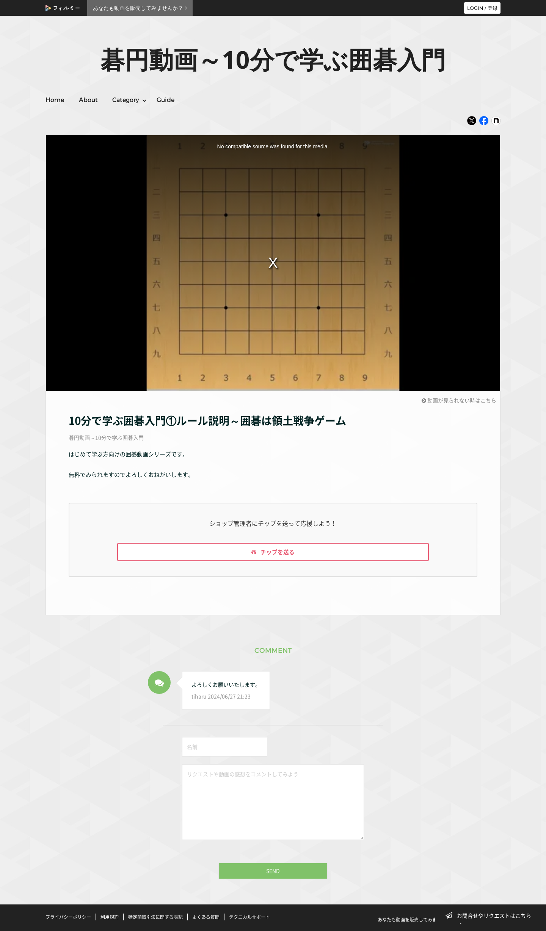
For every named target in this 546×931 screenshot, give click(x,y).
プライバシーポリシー (68, 917)
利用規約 (109, 917)
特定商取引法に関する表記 (155, 917)
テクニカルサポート (249, 917)
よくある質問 (206, 917)
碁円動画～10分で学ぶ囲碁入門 (106, 437)
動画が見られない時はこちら (459, 400)
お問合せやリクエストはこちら (491, 915)
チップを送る (273, 552)
